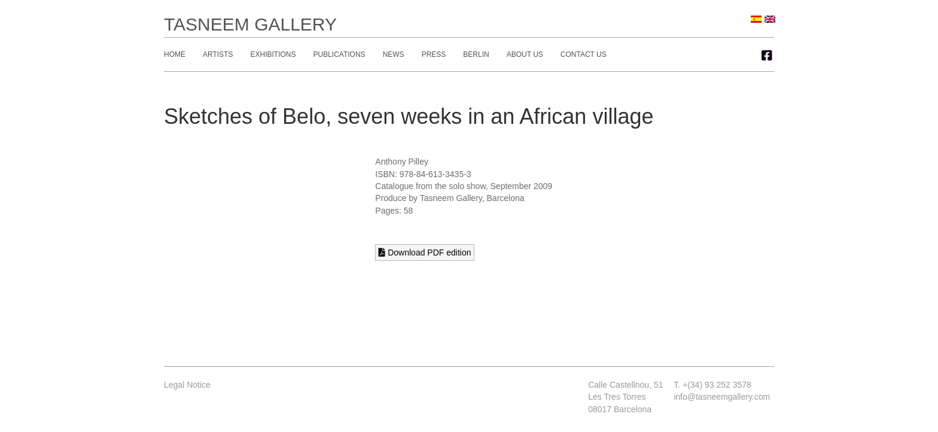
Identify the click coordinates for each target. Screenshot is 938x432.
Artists (218, 54)
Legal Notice (187, 385)
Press (434, 54)
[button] (767, 56)
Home (174, 54)
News (393, 54)
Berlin (476, 54)
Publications (339, 54)
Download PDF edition (425, 252)
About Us (525, 54)
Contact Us (584, 54)
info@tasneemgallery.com (722, 396)
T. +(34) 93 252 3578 (712, 385)
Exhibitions (273, 54)
